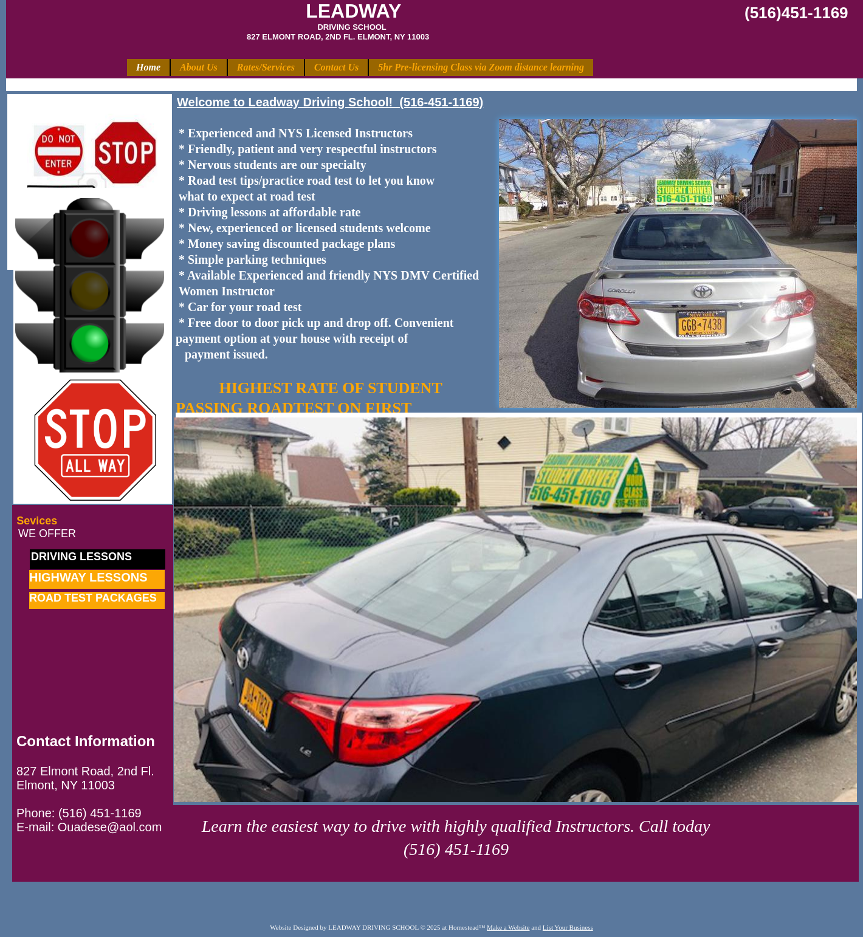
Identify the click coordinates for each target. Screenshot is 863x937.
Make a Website (508, 927)
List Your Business (568, 927)
